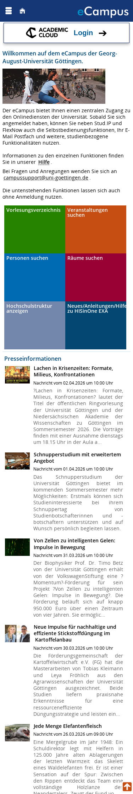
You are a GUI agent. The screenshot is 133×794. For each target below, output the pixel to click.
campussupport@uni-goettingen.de (46, 177)
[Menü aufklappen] (8, 11)
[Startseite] (22, 10)
